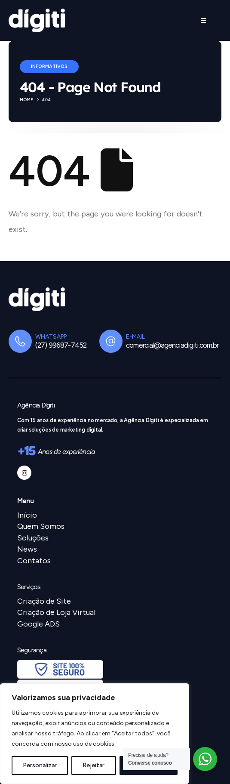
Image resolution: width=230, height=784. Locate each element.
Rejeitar (93, 765)
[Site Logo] (37, 20)
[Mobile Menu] (203, 21)
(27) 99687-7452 (60, 345)
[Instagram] (24, 473)
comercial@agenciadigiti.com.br (172, 345)
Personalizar (40, 765)
